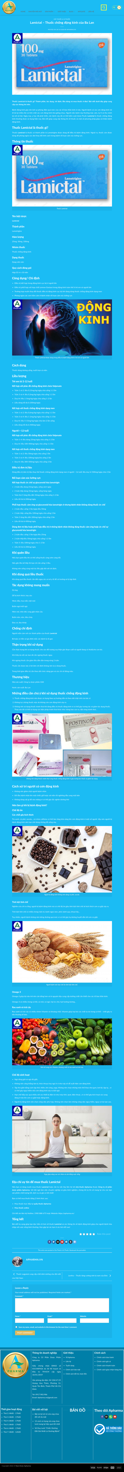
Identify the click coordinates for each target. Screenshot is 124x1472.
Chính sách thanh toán (106, 1365)
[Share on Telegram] (75, 1242)
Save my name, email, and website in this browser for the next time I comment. (48, 1327)
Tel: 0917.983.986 (39, 1394)
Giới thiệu (62, 11)
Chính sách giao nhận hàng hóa (109, 1369)
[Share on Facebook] (49, 1242)
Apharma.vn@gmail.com (47, 1397)
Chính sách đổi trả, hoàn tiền (76, 1374)
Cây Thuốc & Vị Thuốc (61, 1250)
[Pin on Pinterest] (62, 1242)
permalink (82, 1250)
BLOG (72, 12)
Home (23, 11)
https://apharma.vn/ (66, 1213)
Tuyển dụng (70, 1366)
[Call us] (111, 1417)
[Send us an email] (106, 1417)
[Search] (104, 7)
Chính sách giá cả (104, 1361)
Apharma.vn (71, 29)
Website (83, 1316)
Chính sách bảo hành (105, 1357)
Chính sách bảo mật (73, 1370)
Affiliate (81, 11)
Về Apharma (70, 1357)
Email (50, 1316)
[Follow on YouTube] (115, 1417)
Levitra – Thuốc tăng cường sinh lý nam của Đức (90, 1275)
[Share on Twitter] (54, 1242)
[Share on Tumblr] (71, 1242)
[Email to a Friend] (58, 1242)
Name (18, 1316)
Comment (19, 1296)
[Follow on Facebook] (102, 1417)
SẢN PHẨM (50, 12)
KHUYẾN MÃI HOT (35, 11)
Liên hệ (91, 11)
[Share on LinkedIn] (66, 1242)
